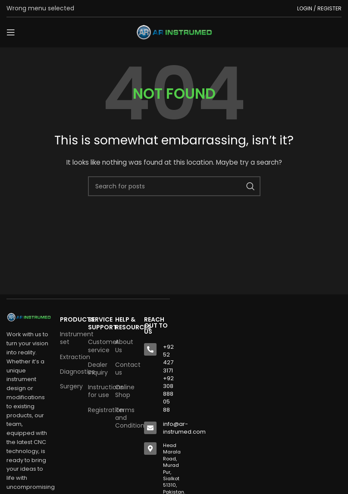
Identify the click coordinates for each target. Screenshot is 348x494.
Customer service (97, 346)
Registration (97, 410)
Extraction (69, 357)
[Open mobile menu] (10, 32)
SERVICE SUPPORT (97, 323)
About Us (124, 346)
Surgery (69, 386)
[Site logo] (174, 32)
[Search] (174, 186)
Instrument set (69, 338)
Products (69, 319)
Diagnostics (69, 371)
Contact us (125, 368)
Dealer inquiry (97, 368)
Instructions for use (97, 391)
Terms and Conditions (125, 418)
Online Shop (125, 391)
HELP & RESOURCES (125, 323)
